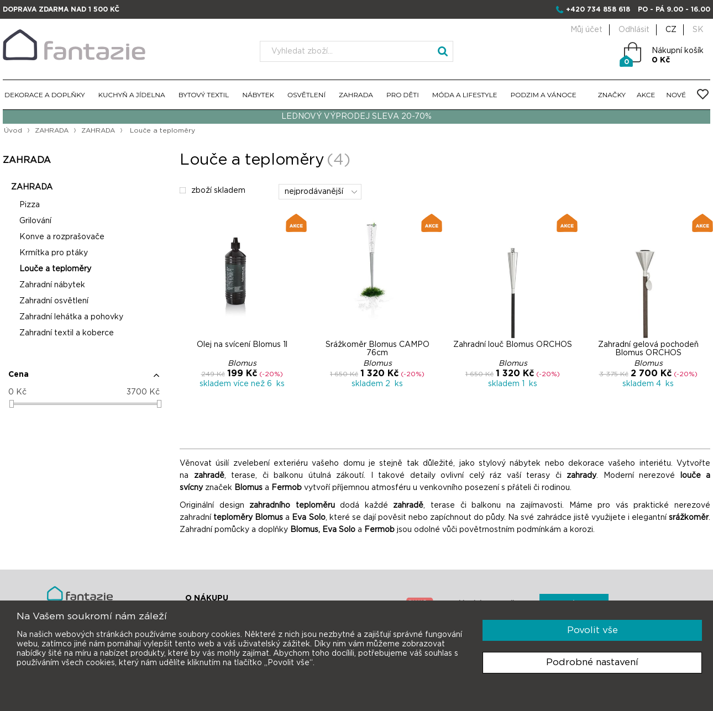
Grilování (35, 221)
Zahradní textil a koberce (66, 333)
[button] (84, 379)
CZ (671, 30)
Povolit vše (592, 630)
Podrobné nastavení (592, 662)
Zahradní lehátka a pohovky (71, 317)
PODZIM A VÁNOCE (543, 95)
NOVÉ (676, 95)
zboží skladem (212, 190)
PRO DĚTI (402, 95)
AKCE (646, 95)
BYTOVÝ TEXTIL (204, 95)
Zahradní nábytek (52, 285)
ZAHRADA (356, 95)
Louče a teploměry (55, 269)
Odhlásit (633, 30)
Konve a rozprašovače (61, 237)
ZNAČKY (612, 95)
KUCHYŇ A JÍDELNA (131, 95)
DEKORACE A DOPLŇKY (44, 95)
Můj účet (586, 30)
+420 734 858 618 (598, 9)
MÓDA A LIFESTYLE (464, 95)
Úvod (13, 130)
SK (698, 30)
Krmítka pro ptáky (53, 253)
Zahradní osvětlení (53, 301)
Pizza (29, 205)
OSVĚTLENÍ (306, 95)
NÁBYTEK (258, 95)
